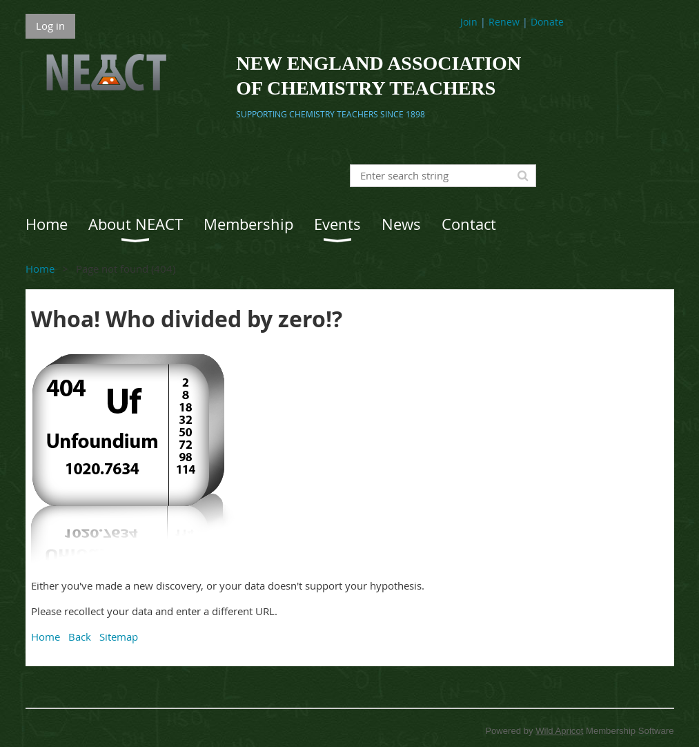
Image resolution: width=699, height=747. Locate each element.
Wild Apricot (559, 731)
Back (79, 636)
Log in (50, 25)
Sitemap (118, 636)
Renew (504, 21)
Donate (547, 21)
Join (469, 21)
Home (40, 268)
